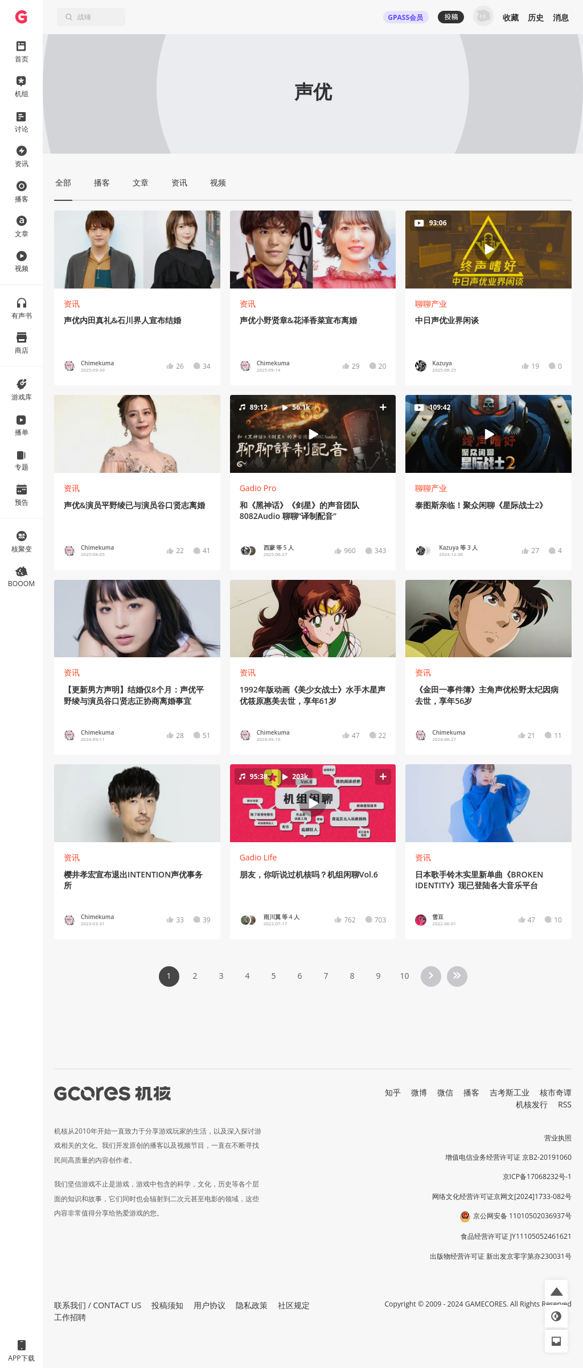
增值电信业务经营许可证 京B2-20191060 (508, 1157)
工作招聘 (70, 1317)
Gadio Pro (258, 488)
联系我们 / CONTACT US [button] (97, 1305)
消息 (561, 17)
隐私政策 (252, 1305)
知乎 (393, 1092)
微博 (419, 1092)
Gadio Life (258, 857)
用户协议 (209, 1305)
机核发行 (532, 1104)
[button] (313, 434)
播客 (471, 1092)
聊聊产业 (431, 303)
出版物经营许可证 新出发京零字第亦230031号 (501, 1256)
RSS (565, 1104)
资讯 (72, 303)
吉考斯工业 (509, 1092)
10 (404, 975)
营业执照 (558, 1138)
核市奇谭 (556, 1092)
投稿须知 (167, 1305)
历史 (536, 17)
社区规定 (294, 1305)
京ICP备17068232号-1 (537, 1176)
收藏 (511, 17)
